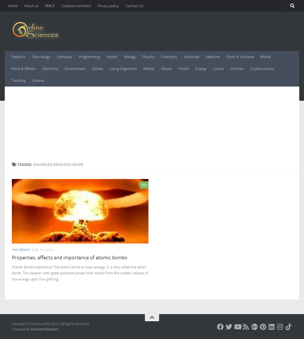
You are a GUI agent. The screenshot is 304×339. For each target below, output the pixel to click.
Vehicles (236, 68)
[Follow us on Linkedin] (271, 327)
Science (38, 80)
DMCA (50, 6)
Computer (64, 57)
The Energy (21, 250)
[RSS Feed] (246, 327)
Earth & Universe (240, 57)
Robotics (18, 57)
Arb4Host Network (44, 329)
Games (97, 68)
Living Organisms (123, 68)
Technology (41, 57)
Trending (18, 80)
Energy (201, 68)
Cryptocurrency (262, 68)
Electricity (50, 68)
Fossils (183, 68)
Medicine (213, 57)
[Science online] (220, 327)
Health (112, 57)
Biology (130, 57)
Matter (148, 68)
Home (13, 6)
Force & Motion (24, 68)
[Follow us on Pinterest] (263, 327)
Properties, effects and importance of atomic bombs (69, 258)
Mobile (265, 57)
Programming (89, 57)
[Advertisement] (152, 126)
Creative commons (76, 6)
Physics (148, 57)
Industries (191, 57)
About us (31, 6)
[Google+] (254, 327)
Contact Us (134, 6)
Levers (218, 68)
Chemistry (169, 57)
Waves (166, 68)
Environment (75, 68)
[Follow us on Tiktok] (288, 327)
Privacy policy (108, 6)
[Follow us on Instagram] (280, 327)
